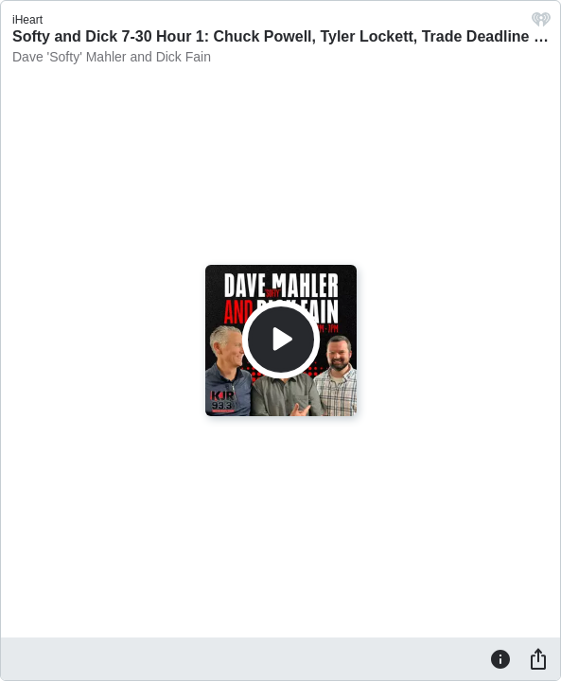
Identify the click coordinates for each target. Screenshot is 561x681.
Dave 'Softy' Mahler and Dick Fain (111, 56)
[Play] (281, 339)
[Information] (500, 658)
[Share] (538, 658)
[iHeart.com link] (541, 24)
